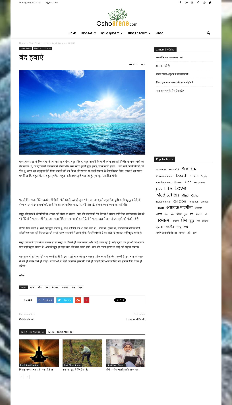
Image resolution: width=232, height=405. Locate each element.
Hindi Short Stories (42, 48)
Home (72, 33)
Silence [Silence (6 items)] (204, 201)
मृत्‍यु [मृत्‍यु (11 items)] (179, 227)
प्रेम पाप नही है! (163, 65)
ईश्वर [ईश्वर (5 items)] (166, 214)
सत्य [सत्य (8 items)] (186, 227)
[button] (208, 33)
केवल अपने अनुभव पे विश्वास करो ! (172, 74)
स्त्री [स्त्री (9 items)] (188, 233)
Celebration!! (26, 319)
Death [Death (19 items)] (181, 175)
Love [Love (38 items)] (180, 188)
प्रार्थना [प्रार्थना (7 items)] (176, 221)
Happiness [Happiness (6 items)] (199, 182)
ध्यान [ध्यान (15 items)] (199, 214)
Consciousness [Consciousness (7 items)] (164, 176)
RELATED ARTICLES (32, 332)
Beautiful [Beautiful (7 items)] (174, 169)
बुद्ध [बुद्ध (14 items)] (191, 220)
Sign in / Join (52, 2)
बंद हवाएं (55, 287)
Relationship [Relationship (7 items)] (163, 201)
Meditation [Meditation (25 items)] (167, 195)
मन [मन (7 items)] (198, 221)
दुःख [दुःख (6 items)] (185, 214)
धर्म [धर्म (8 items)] (191, 214)
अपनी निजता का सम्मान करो (169, 57)
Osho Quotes (111, 33)
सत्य (73, 287)
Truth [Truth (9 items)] (160, 208)
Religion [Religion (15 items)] (179, 201)
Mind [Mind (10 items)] (185, 195)
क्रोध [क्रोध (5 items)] (172, 214)
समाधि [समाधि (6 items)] (182, 232)
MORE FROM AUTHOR (61, 332)
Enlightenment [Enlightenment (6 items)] (163, 182)
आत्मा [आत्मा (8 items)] (159, 214)
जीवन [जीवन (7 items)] (179, 214)
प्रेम (46, 287)
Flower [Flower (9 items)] (178, 182)
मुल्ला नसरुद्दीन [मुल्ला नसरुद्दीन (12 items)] (165, 227)
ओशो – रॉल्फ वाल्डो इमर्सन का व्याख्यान (123, 369)
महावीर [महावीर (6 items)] (205, 221)
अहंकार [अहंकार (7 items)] (198, 208)
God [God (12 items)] (188, 182)
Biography (88, 33)
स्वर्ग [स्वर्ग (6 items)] (194, 232)
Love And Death (136, 319)
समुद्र (80, 287)
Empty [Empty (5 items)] (204, 176)
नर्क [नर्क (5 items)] (206, 214)
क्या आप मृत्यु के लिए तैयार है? (75, 369)
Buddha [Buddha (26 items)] (189, 169)
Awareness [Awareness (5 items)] (161, 169)
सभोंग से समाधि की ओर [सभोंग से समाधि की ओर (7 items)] (166, 232)
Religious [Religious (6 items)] (193, 201)
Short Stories (139, 33)
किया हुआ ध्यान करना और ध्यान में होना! (36, 369)
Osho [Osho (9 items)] (194, 195)
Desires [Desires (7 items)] (194, 176)
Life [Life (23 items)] (168, 188)
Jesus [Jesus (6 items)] (159, 189)
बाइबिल (65, 287)
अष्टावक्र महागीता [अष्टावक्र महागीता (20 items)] (179, 207)
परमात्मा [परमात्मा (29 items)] (163, 220)
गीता (40, 287)
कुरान (32, 287)
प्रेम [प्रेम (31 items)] (184, 220)
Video (159, 33)
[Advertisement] (82, 188)
